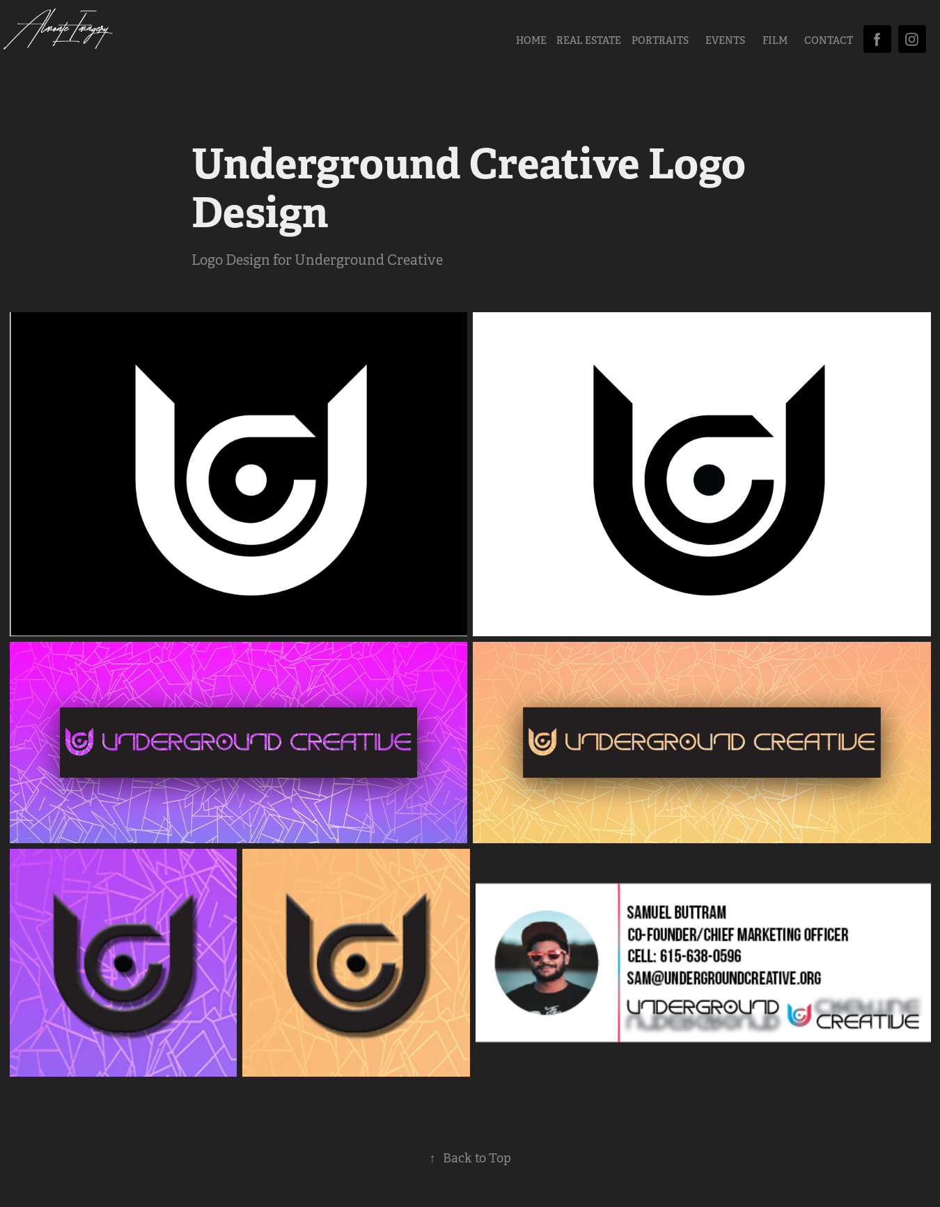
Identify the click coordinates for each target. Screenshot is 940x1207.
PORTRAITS (660, 40)
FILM (775, 40)
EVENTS (725, 40)
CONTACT (828, 40)
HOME (531, 40)
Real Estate (588, 40)
